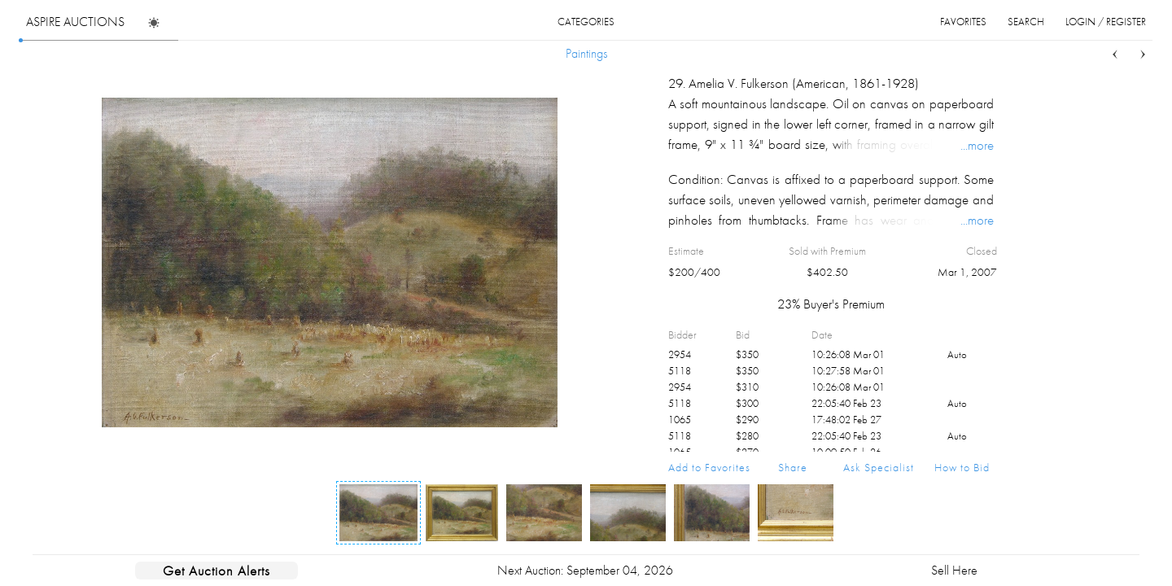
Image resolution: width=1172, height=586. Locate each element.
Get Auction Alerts (216, 570)
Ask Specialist (878, 467)
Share (792, 467)
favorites (963, 21)
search (1026, 21)
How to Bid (962, 467)
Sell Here (954, 570)
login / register (1105, 21)
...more (977, 145)
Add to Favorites (709, 467)
